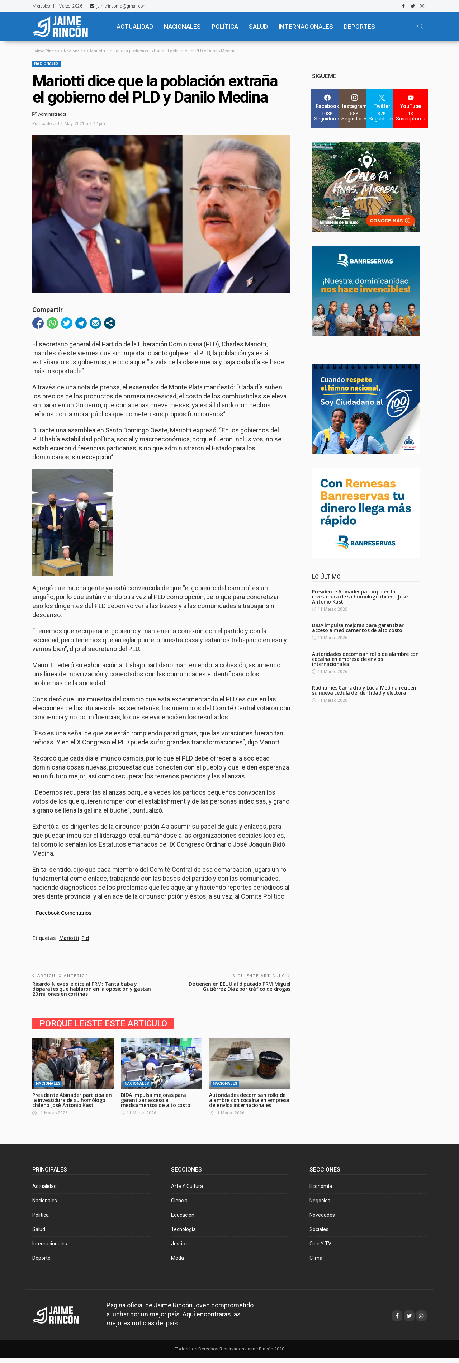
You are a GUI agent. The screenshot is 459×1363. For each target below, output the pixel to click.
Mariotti (69, 938)
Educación (182, 1220)
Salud (38, 1234)
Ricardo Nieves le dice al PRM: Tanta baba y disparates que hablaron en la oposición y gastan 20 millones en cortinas (86, 989)
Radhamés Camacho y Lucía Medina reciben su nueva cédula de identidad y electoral (364, 690)
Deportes (359, 26)
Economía (320, 1191)
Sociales (318, 1234)
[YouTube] (410, 108)
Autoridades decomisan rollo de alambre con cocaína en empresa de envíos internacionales (249, 1102)
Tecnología (183, 1234)
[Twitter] (382, 108)
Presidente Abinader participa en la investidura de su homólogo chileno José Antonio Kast (71, 1102)
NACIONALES (182, 26)
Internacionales (306, 26)
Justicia (180, 1248)
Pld (85, 938)
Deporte (41, 1263)
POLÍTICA (225, 26)
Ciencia (179, 1205)
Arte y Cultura (187, 1191)
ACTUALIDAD (135, 26)
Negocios (319, 1205)
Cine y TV (320, 1248)
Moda (177, 1263)
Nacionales (46, 63)
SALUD (258, 26)
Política (40, 1220)
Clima (315, 1263)
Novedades (322, 1220)
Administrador (52, 114)
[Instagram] (354, 108)
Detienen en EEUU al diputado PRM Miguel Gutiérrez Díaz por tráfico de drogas (237, 986)
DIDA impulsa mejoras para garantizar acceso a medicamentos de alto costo (157, 1100)
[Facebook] (327, 108)
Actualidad (44, 1191)
